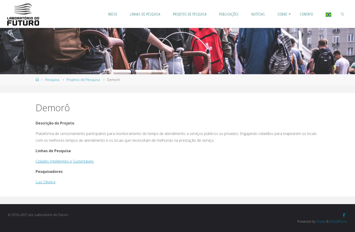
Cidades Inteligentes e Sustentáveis (65, 161)
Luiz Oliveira (45, 182)
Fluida (320, 221)
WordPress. (339, 221)
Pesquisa (52, 79)
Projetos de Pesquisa (83, 79)
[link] (343, 14)
